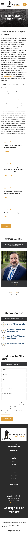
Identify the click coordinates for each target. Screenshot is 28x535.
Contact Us (14, 478)
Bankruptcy (17, 99)
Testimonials (14, 476)
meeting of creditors (9, 76)
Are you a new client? (7, 388)
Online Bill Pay (14, 473)
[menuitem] (10, 532)
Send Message (7, 418)
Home (13, 461)
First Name (4, 369)
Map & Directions (14, 491)
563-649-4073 (14, 446)
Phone (3, 379)
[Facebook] (14, 453)
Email (3, 384)
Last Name (4, 374)
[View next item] (17, 293)
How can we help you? (7, 393)
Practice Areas (14, 467)
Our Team (14, 464)
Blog (14, 470)
